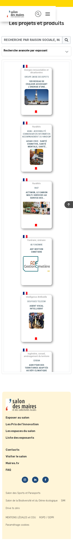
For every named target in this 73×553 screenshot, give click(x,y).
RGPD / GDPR (46, 517)
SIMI (63, 500)
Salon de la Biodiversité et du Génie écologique (32, 500)
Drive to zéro (13, 508)
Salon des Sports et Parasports (23, 493)
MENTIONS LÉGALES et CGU (21, 517)
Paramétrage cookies (17, 524)
